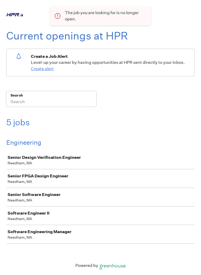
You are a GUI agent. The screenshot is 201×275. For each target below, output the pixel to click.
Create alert (42, 68)
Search (16, 95)
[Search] (51, 102)
